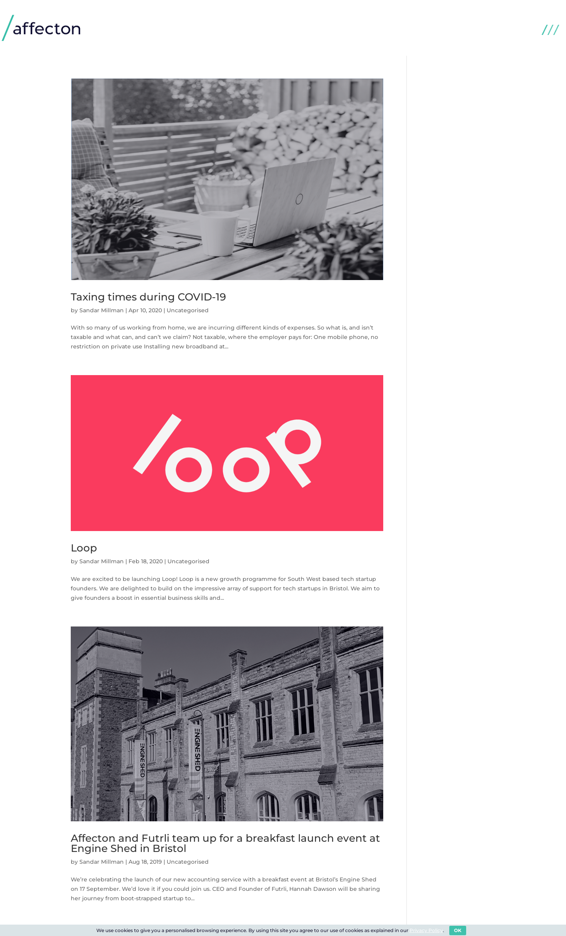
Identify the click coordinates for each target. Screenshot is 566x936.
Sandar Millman (101, 310)
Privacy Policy (426, 930)
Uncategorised (188, 310)
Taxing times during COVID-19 (148, 297)
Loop (84, 548)
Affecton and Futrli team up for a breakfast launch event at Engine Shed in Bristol (225, 843)
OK (457, 930)
